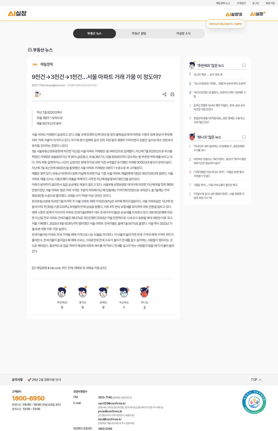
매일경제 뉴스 (223, 3)
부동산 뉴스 (94, 33)
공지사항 (17, 380)
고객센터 (241, 3)
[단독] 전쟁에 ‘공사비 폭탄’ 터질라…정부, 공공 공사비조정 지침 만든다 (219, 107)
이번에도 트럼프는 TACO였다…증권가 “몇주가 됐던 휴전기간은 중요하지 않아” (220, 161)
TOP (254, 380)
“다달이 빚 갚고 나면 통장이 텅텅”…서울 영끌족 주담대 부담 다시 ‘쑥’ (219, 195)
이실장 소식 (183, 33)
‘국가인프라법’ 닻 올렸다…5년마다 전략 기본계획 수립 (220, 94)
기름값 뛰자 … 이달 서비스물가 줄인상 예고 (215, 185)
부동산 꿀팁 (139, 33)
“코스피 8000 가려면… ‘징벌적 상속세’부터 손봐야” (220, 83)
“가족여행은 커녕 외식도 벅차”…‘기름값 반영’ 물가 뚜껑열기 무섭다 (219, 174)
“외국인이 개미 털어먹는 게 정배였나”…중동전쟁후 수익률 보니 (219, 148)
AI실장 (17, 13)
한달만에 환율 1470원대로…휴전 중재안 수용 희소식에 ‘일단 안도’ (219, 120)
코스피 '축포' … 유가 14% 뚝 (208, 74)
